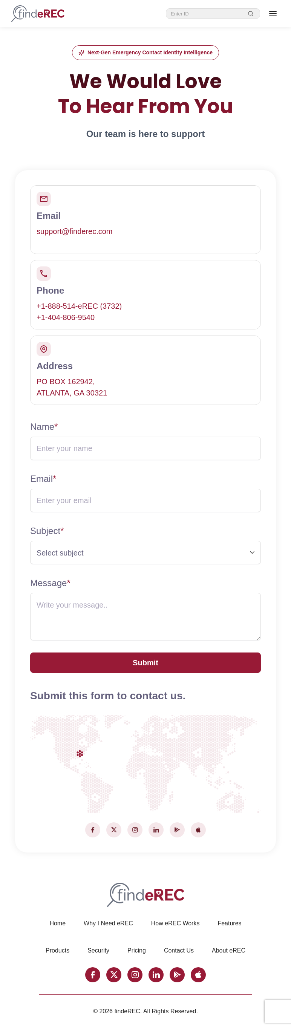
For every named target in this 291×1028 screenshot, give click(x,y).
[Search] (250, 13)
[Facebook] (92, 829)
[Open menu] (273, 13)
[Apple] (198, 829)
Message (50, 583)
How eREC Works (175, 923)
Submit (145, 663)
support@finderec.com (75, 231)
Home (57, 923)
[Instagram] (134, 829)
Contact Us (179, 950)
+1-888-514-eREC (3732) (79, 306)
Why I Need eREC (108, 923)
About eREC (228, 950)
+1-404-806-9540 (66, 317)
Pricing (136, 950)
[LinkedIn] (156, 829)
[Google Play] (177, 829)
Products (57, 950)
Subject (47, 531)
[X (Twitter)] (113, 829)
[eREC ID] (207, 14)
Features (229, 923)
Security (98, 950)
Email (43, 479)
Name (44, 427)
